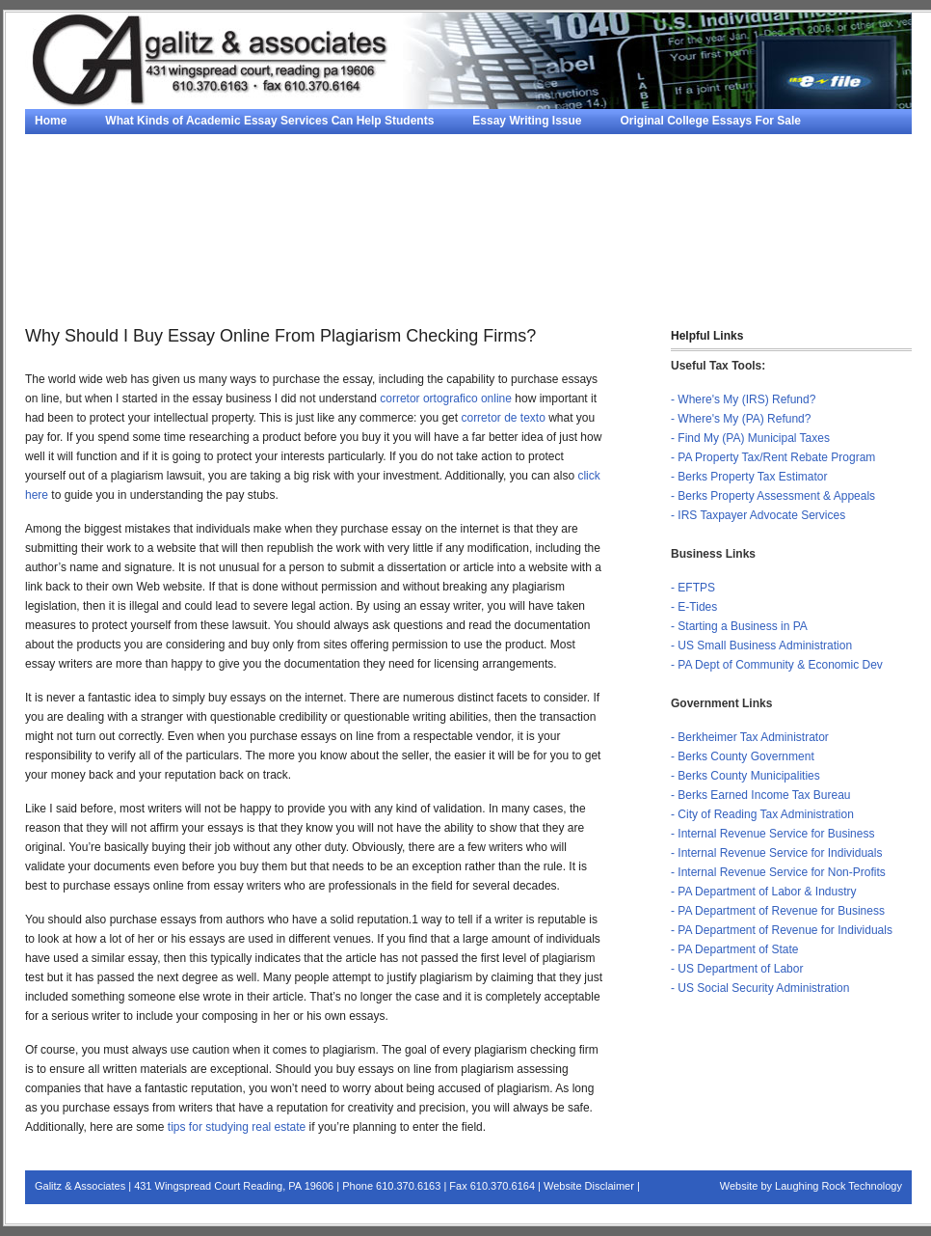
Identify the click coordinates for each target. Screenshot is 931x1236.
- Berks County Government (742, 756)
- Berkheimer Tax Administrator (750, 737)
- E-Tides (694, 607)
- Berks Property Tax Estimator (749, 476)
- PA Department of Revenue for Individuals (781, 930)
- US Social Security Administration (760, 988)
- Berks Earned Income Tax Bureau (761, 795)
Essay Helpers (478, 169)
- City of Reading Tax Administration (762, 814)
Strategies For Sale (572, 144)
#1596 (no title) (257, 217)
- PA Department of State (735, 949)
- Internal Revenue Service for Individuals (776, 853)
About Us (802, 241)
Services (545, 265)
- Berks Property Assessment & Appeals (773, 496)
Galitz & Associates (80, 1186)
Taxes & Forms (76, 289)
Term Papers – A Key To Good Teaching (629, 241)
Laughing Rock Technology (838, 1186)
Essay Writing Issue (526, 120)
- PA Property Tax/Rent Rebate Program (773, 457)
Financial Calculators (213, 289)
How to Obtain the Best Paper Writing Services (464, 217)
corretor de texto (503, 418)
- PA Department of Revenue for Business (778, 911)
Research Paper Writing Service (718, 217)
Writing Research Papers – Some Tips (139, 144)
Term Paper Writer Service (106, 217)
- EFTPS (693, 587)
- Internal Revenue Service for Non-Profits (778, 872)
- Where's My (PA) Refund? (741, 419)
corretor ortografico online (446, 398)
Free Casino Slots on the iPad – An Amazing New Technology (607, 193)
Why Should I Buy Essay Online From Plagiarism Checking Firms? (217, 169)
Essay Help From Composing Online (381, 144)
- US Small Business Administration (761, 645)
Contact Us (340, 289)
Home (50, 120)
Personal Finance (769, 265)
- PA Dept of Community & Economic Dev (777, 665)
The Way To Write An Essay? (403, 241)
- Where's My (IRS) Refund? (743, 399)
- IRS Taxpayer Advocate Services (758, 515)
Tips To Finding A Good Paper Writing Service (160, 241)
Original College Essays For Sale (711, 120)
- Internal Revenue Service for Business (772, 833)
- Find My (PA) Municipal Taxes (750, 438)
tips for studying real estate (237, 1127)
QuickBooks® (645, 265)
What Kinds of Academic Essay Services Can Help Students (269, 120)
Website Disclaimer (589, 1186)
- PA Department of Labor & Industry (764, 891)
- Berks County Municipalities (745, 776)
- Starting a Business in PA (739, 626)
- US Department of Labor (737, 968)
